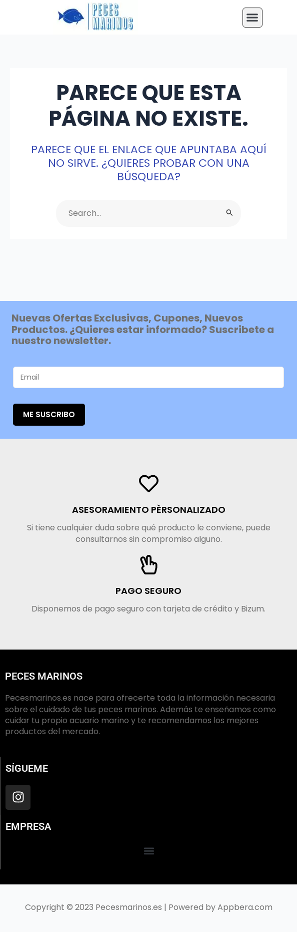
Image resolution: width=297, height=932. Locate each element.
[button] (252, 15)
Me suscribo (49, 414)
